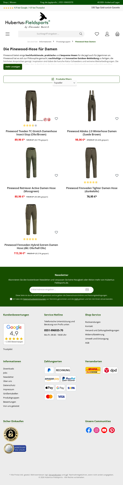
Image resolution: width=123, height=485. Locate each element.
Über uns (7, 381)
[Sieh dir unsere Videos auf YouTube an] (104, 430)
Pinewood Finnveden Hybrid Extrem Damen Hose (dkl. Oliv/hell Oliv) (31, 246)
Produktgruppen (11, 397)
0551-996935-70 (53, 330)
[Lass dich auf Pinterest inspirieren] (111, 430)
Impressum (8, 389)
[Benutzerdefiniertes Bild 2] (14, 448)
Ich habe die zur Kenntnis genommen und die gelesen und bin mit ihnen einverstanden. (63, 299)
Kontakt (89, 326)
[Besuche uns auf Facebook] (88, 430)
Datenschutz (9, 385)
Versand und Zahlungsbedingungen (102, 330)
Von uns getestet (11, 406)
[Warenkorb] (116, 34)
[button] (12, 67)
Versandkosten (55, 475)
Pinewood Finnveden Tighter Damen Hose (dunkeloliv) (91, 190)
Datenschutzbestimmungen (34, 299)
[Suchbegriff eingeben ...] (48, 34)
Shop (5, 2)
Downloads (8, 368)
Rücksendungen (93, 322)
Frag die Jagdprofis (48, 2)
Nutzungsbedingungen (97, 295)
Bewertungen (9, 402)
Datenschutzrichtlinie (75, 295)
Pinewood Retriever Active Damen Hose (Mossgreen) (31, 190)
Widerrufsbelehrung (94, 334)
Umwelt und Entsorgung (96, 338)
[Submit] (87, 290)
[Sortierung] (65, 83)
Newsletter (8, 377)
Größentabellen (10, 393)
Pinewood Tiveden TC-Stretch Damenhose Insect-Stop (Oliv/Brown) (31, 133)
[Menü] (7, 34)
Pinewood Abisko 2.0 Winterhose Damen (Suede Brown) (92, 133)
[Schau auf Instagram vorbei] (96, 430)
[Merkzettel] (97, 34)
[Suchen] (81, 34)
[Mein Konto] (107, 34)
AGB (76, 299)
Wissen (13, 2)
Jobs (5, 372)
